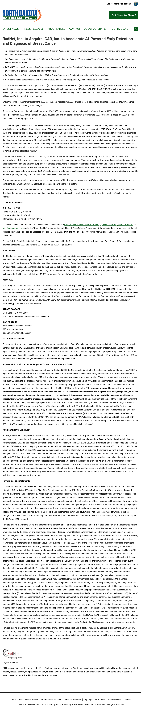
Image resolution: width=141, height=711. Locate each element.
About (13, 699)
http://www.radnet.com (13, 228)
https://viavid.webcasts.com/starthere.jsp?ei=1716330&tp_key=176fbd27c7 (98, 224)
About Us (90, 29)
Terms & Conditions (72, 699)
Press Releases (33, 29)
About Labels (56, 29)
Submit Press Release (51, 699)
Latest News (11, 29)
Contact (74, 29)
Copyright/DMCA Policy (94, 699)
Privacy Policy (114, 699)
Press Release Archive (28, 699)
